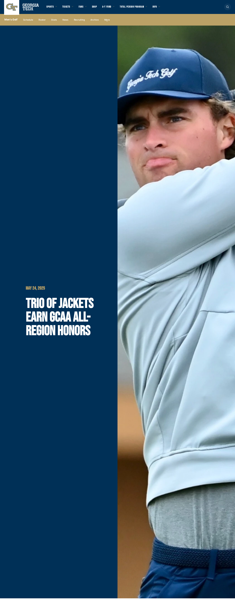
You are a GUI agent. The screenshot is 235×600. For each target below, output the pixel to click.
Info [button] (164, 8)
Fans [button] (84, 8)
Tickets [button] (68, 8)
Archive (94, 21)
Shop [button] (98, 8)
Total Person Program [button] (139, 8)
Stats (54, 21)
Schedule (28, 21)
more (107, 21)
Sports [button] (50, 8)
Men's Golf (11, 21)
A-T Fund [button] (112, 8)
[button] (227, 7)
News (65, 21)
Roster (42, 21)
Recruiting (79, 21)
